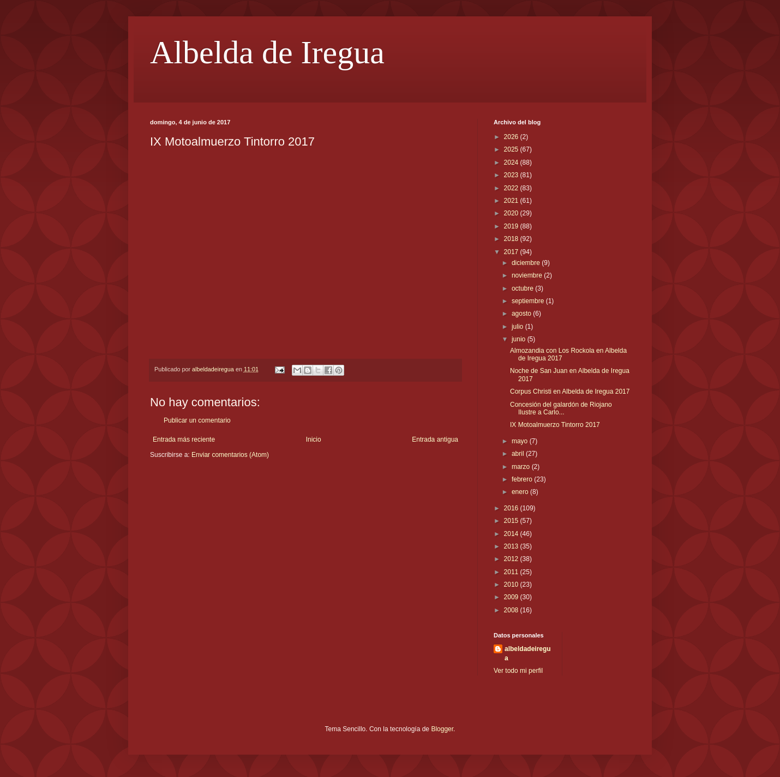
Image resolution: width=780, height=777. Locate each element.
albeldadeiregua (528, 653)
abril (519, 453)
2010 (512, 584)
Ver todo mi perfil (518, 670)
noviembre (528, 275)
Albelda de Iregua (267, 52)
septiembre (529, 301)
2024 (512, 162)
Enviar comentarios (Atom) (230, 455)
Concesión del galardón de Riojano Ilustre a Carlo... (561, 408)
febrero (523, 479)
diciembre (527, 263)
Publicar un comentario (197, 420)
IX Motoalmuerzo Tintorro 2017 (555, 425)
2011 (512, 572)
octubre (523, 288)
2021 (512, 200)
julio (518, 326)
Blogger (442, 729)
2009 (512, 597)
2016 (512, 508)
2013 (512, 546)
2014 (512, 534)
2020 (512, 213)
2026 (512, 137)
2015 (512, 521)
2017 (512, 252)
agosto (522, 313)
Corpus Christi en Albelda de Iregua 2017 (569, 391)
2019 (512, 226)
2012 (512, 559)
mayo (521, 441)
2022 (512, 188)
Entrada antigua (435, 439)
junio (519, 339)
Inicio (313, 439)
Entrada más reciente (184, 439)
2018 (512, 239)
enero (521, 492)
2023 (512, 175)
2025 (512, 149)
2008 (512, 610)
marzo (522, 467)
